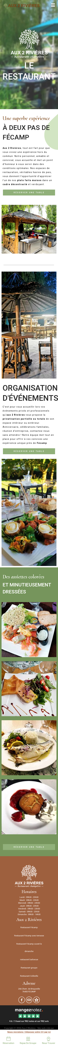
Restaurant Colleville (29, 975)
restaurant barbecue (29, 959)
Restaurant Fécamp (29, 927)
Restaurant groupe (29, 967)
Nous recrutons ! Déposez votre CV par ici (29, 1032)
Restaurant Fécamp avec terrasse (29, 935)
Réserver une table (29, 192)
